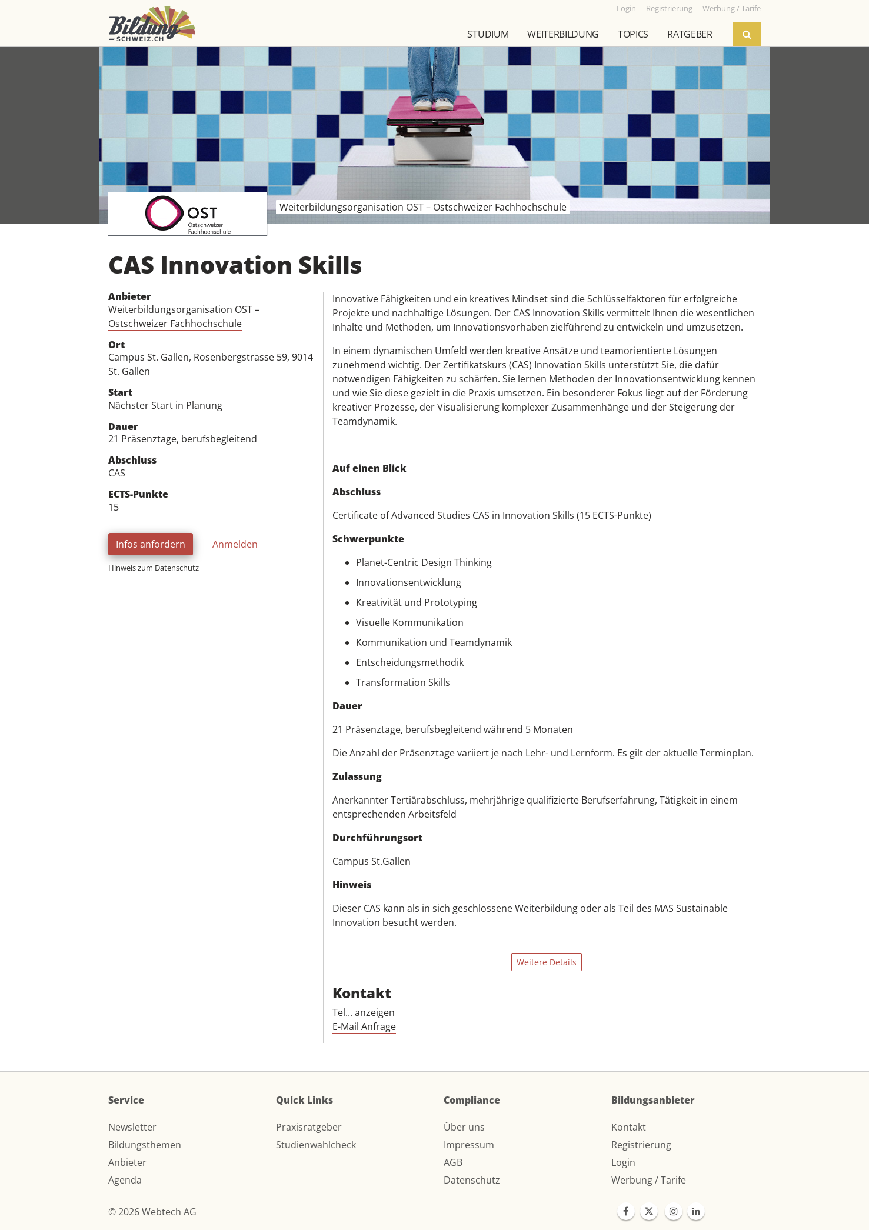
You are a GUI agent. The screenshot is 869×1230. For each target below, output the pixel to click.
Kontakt (628, 1127)
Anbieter (127, 1162)
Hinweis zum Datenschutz (153, 567)
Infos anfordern (150, 544)
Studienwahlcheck (316, 1144)
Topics (633, 34)
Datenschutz (472, 1180)
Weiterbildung (563, 34)
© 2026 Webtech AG (152, 1211)
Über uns (464, 1127)
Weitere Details (547, 962)
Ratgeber (689, 34)
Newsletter (132, 1127)
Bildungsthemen (144, 1144)
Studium (487, 34)
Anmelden (235, 544)
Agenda (125, 1180)
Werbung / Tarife (648, 1180)
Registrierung (641, 1144)
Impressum (469, 1144)
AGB (453, 1162)
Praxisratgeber (309, 1127)
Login (623, 1162)
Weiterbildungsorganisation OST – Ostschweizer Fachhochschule (183, 316)
